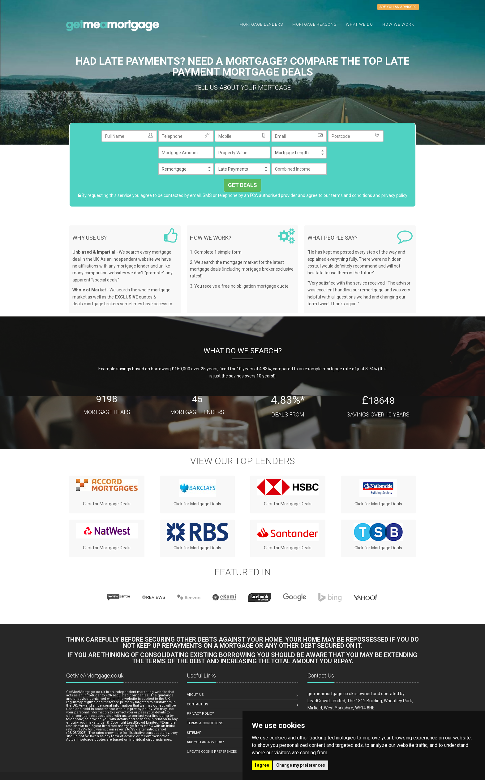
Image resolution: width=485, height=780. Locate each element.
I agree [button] (262, 765)
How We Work (398, 24)
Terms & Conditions (205, 723)
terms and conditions (351, 195)
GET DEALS (242, 185)
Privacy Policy (200, 714)
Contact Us (197, 704)
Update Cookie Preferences (212, 752)
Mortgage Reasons (314, 24)
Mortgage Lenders (261, 24)
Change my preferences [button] (300, 765)
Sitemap (194, 733)
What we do (359, 24)
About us (195, 695)
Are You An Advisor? (205, 742)
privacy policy (394, 195)
